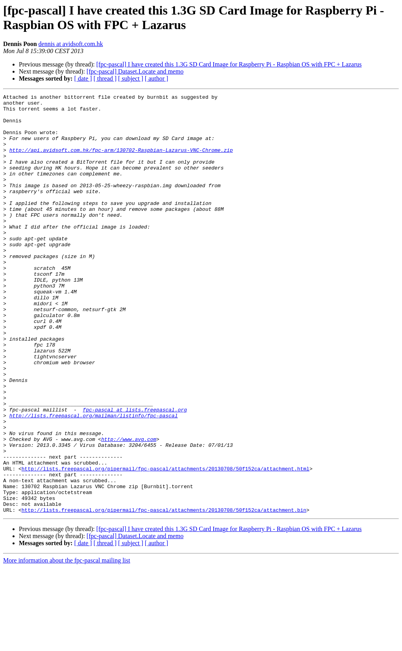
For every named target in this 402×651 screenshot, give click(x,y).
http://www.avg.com (128, 508)
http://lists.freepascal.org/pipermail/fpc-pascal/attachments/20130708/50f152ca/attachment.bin (164, 593)
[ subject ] (130, 78)
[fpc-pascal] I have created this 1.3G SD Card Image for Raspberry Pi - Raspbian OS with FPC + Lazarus (229, 64)
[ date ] (83, 78)
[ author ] (156, 78)
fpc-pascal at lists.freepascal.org (135, 473)
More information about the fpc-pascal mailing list (66, 644)
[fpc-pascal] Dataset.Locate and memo (134, 71)
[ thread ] (105, 78)
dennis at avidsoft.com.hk (70, 44)
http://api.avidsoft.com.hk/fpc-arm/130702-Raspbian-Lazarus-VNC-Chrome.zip (121, 161)
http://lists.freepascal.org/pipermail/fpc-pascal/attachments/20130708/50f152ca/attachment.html (165, 544)
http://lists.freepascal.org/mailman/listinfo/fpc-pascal (93, 480)
